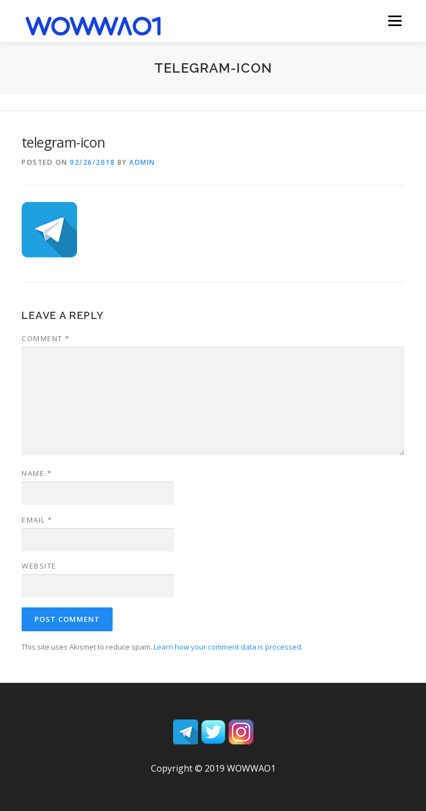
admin (142, 162)
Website (39, 566)
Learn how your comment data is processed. (228, 647)
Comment (46, 338)
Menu (394, 21)
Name (37, 473)
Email (37, 520)
